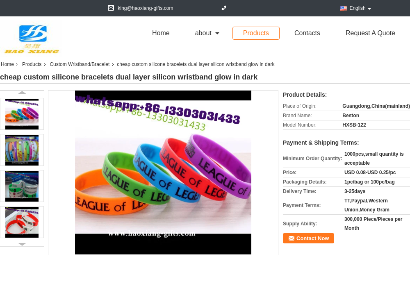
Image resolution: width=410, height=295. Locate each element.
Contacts (307, 33)
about (203, 33)
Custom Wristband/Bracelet (79, 64)
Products (256, 33)
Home (161, 33)
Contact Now (312, 238)
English (360, 8)
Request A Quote (370, 33)
